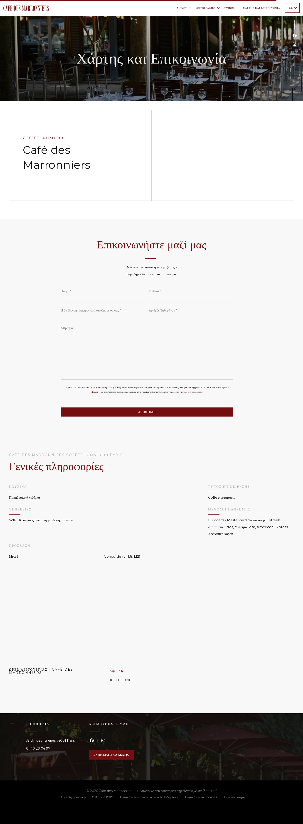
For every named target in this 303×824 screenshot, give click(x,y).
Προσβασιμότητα (234, 797)
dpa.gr (95, 391)
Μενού (184, 8)
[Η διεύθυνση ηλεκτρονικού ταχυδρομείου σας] (103, 310)
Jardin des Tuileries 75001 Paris (50, 740)
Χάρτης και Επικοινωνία (261, 8)
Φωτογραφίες (208, 8)
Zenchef (210, 791)
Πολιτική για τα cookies (203, 797)
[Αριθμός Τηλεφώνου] (191, 310)
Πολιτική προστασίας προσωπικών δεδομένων (151, 797)
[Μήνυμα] (147, 351)
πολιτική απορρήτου (192, 391)
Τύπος (229, 8)
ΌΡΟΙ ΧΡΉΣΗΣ (105, 797)
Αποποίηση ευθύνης (76, 797)
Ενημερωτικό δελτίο (112, 754)
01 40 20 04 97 (38, 748)
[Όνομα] (103, 291)
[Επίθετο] (191, 291)
